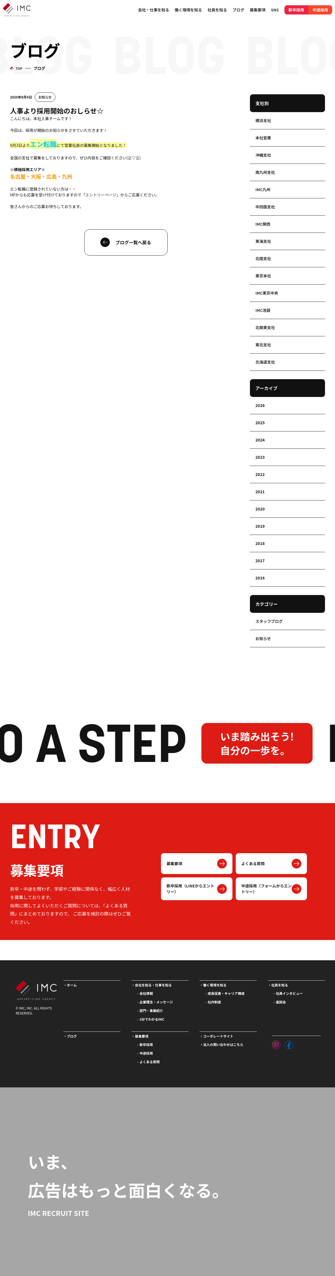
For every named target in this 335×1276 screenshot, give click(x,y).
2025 (260, 422)
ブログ (238, 10)
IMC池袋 (263, 310)
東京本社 (263, 275)
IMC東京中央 (266, 293)
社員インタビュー (289, 993)
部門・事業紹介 (151, 1010)
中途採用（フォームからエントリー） (266, 888)
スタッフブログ (269, 621)
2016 (260, 578)
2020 (260, 509)
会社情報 (146, 993)
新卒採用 (296, 10)
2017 (260, 560)
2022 (260, 474)
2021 (260, 491)
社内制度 (214, 1001)
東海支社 (263, 241)
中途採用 (320, 10)
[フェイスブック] (289, 1043)
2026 (260, 405)
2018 (260, 543)
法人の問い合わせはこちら (223, 1044)
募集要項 (174, 863)
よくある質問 (253, 863)
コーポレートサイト (218, 1036)
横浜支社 (263, 120)
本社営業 (263, 137)
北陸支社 (263, 258)
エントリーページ (100, 195)
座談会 (281, 1001)
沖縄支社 (263, 155)
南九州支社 (265, 172)
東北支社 (263, 344)
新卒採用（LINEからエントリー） (190, 888)
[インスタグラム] (276, 1043)
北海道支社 (265, 362)
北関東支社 (265, 327)
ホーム (72, 985)
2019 (260, 526)
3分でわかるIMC (152, 1019)
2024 (260, 440)
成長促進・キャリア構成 (226, 993)
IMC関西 (263, 224)
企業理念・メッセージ (156, 1001)
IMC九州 (263, 189)
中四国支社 (265, 206)
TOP (19, 68)
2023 (260, 457)
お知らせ (45, 97)
